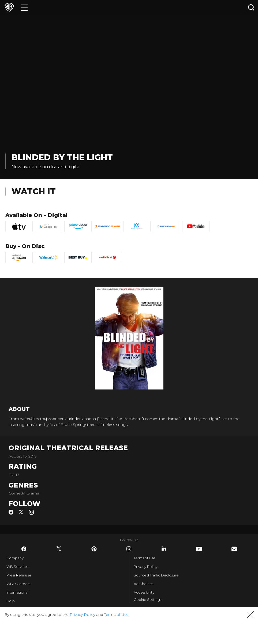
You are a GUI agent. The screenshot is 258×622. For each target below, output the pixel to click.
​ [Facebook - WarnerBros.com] (24, 548)
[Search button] (251, 7)
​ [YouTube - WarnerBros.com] (199, 549)
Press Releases (18, 575)
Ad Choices (143, 584)
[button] (250, 614)
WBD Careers (18, 584)
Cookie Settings (147, 599)
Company (15, 558)
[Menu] (24, 7)
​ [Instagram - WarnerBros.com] (129, 548)
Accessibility (144, 592)
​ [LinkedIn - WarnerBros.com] (164, 548)
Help (10, 601)
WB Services (17, 566)
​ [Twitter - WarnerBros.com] (59, 548)
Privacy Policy (146, 566)
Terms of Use (144, 558)
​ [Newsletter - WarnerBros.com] (234, 548)
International (17, 592)
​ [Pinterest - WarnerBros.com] (94, 549)
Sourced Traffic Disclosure (156, 575)
